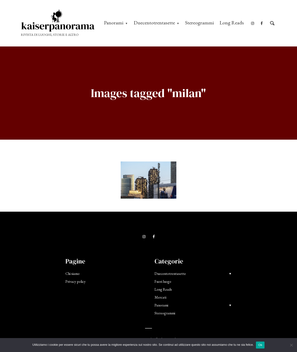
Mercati (160, 297)
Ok (260, 345)
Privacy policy (75, 281)
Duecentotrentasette (154, 22)
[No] (291, 345)
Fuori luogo (163, 281)
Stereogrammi (199, 22)
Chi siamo (72, 273)
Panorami (113, 22)
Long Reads (232, 22)
